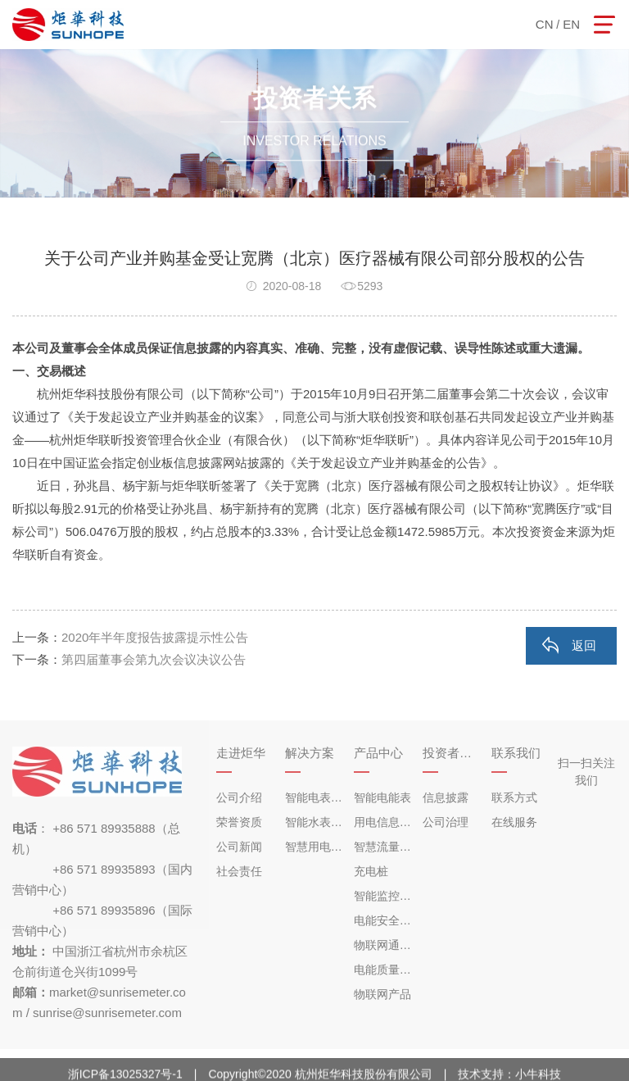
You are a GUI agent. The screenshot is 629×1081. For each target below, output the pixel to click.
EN (571, 24)
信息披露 (445, 797)
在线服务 (514, 822)
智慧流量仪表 (384, 846)
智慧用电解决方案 (315, 846)
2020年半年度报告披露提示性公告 (154, 637)
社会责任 (239, 871)
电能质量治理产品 (384, 969)
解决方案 (309, 753)
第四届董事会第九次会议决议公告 (153, 659)
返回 (584, 645)
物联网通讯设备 (384, 945)
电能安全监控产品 (384, 920)
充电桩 (371, 871)
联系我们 (516, 753)
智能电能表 (382, 797)
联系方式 (514, 797)
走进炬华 (240, 753)
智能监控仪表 (384, 895)
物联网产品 (382, 994)
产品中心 (378, 753)
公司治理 (445, 822)
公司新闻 (239, 846)
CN (545, 24)
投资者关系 (453, 753)
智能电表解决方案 (315, 797)
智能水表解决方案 (315, 822)
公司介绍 (239, 797)
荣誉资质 (239, 822)
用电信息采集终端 (384, 822)
